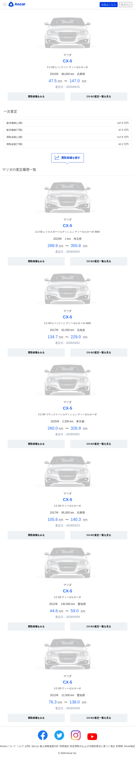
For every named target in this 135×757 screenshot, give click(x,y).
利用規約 (64, 746)
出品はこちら (108, 4)
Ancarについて (8, 746)
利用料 (119, 746)
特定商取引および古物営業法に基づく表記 (92, 746)
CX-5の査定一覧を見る (99, 96)
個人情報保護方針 (49, 746)
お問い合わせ (32, 746)
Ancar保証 (129, 746)
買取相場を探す (67, 157)
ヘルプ (20, 746)
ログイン (126, 4)
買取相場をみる (36, 96)
